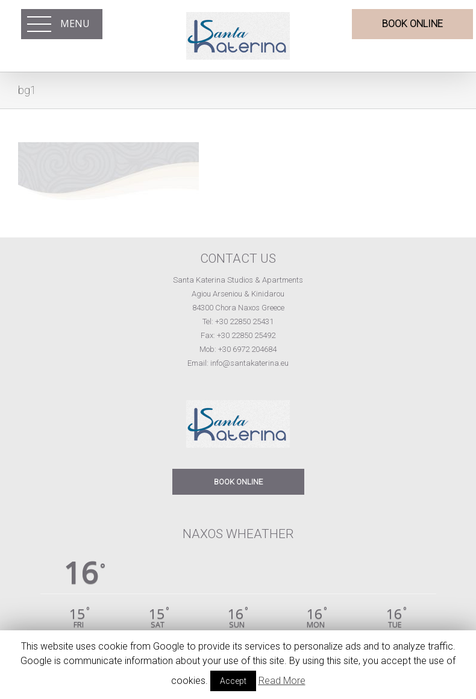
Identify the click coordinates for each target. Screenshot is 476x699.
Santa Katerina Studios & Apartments (238, 279)
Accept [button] (233, 681)
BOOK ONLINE (238, 481)
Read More (281, 680)
